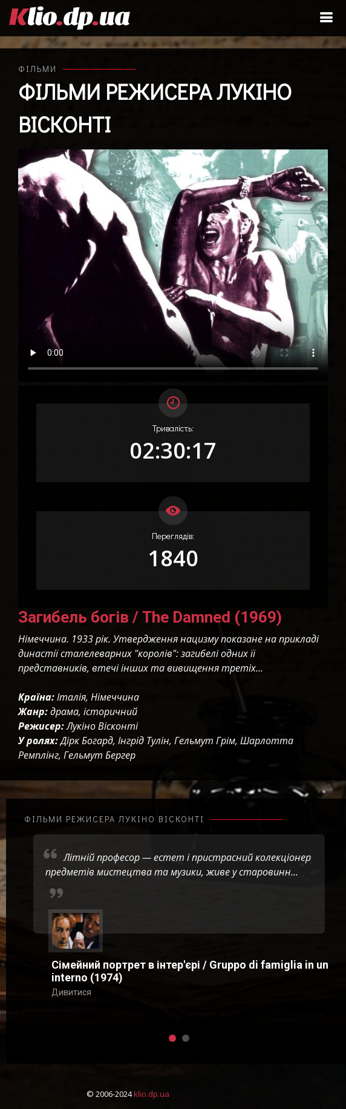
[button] (172, 1038)
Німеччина (115, 697)
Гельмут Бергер (99, 755)
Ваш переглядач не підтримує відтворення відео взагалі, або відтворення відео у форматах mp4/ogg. (173, 265)
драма (64, 711)
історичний (110, 711)
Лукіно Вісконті (102, 726)
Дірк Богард (86, 740)
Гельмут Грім (204, 740)
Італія (71, 697)
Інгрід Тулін (143, 740)
